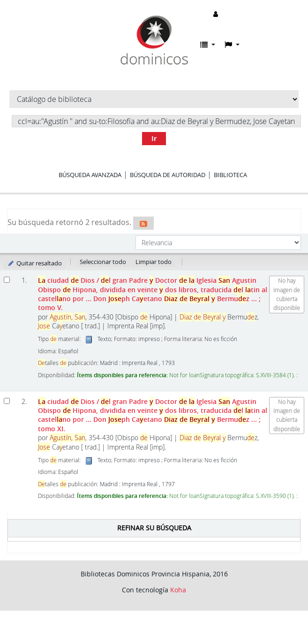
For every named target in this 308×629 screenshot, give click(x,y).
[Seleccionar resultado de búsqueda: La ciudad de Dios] (7, 280)
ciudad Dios (152, 294)
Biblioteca (230, 175)
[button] (207, 44)
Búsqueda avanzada (90, 175)
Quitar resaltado (34, 263)
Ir (154, 138)
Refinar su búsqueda (154, 527)
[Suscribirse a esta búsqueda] (143, 223)
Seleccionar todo (103, 261)
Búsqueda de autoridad (167, 175)
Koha (178, 589)
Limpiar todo (153, 261)
